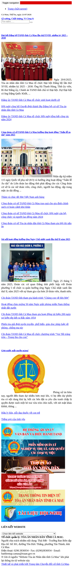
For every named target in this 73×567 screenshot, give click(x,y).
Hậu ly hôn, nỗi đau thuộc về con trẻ (20, 412)
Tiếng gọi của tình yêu (13, 419)
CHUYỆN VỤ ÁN (11, 344)
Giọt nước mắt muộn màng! (15, 350)
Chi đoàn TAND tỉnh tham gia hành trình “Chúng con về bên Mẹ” (35, 297)
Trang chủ (17, 8)
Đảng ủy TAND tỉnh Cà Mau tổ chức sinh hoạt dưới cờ (30, 100)
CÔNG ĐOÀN (9, 125)
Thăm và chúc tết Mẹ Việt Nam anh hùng (22, 197)
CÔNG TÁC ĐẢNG (12, 28)
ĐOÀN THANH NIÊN (13, 232)
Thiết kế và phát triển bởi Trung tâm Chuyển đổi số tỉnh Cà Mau (35, 564)
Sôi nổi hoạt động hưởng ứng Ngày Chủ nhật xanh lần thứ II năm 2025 (35, 239)
